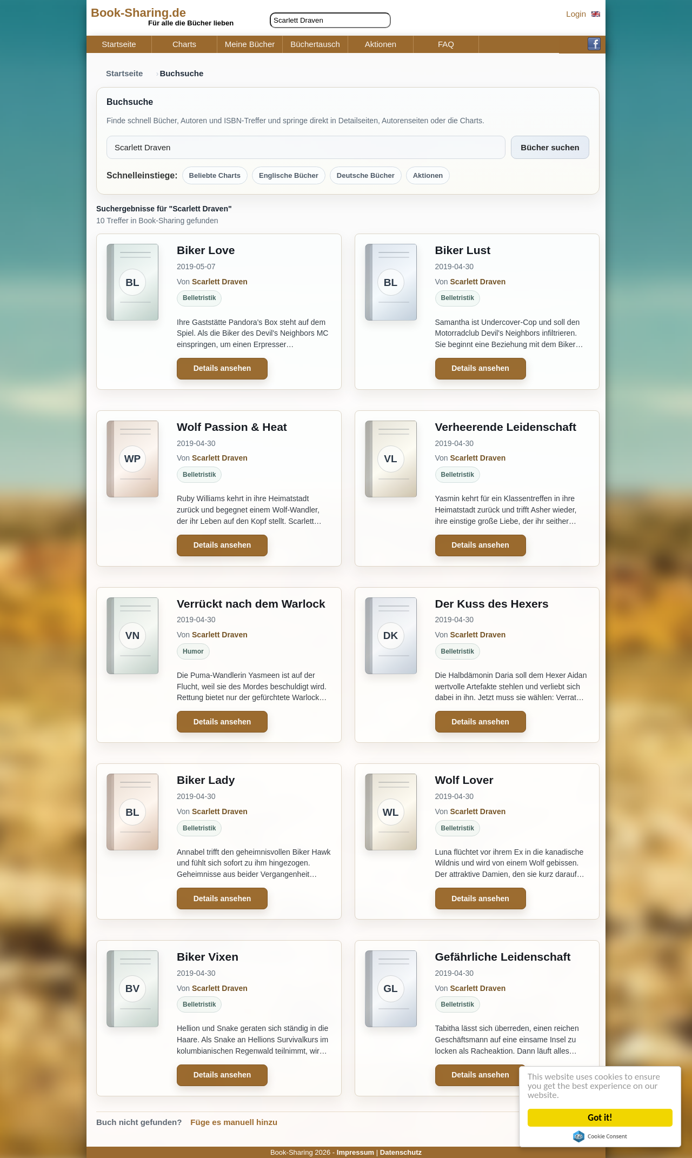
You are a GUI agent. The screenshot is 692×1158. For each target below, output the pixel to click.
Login (576, 13)
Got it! (600, 1117)
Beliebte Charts (215, 175)
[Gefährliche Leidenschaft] (391, 1018)
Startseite (119, 44)
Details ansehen (222, 368)
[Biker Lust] (391, 312)
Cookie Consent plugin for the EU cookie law (601, 1136)
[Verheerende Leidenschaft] (391, 488)
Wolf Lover (464, 780)
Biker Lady (206, 780)
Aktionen (380, 44)
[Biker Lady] (132, 841)
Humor (193, 651)
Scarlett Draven (220, 281)
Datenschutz (401, 1152)
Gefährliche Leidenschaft (503, 956)
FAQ (446, 44)
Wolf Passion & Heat (232, 427)
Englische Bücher (288, 175)
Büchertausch (315, 44)
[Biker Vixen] (132, 1018)
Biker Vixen (207, 956)
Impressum (355, 1152)
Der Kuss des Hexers (492, 603)
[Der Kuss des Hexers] (391, 665)
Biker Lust (463, 250)
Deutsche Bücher (366, 175)
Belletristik (199, 298)
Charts (184, 44)
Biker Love (206, 250)
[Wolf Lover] (391, 841)
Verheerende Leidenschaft (505, 427)
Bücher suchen (550, 147)
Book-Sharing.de (138, 13)
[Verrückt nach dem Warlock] (132, 665)
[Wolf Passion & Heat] (132, 488)
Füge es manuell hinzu (233, 1122)
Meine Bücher (250, 44)
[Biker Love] (132, 312)
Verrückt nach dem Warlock (251, 603)
